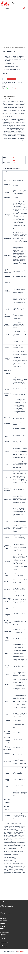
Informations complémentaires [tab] (8, 95)
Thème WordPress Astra (20, 951)
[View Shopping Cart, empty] (23, 8)
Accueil (3, 46)
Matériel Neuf (8, 46)
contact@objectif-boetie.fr (5, 939)
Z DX (14, 159)
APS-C (14, 161)
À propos (1, 903)
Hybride (19, 46)
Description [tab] (4, 93)
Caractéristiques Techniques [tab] (8, 98)
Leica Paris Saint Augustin (5, 913)
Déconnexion (2, 923)
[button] (6, 8)
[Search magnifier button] (22, 4)
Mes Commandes (3, 921)
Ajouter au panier (11, 78)
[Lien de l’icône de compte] (26, 8)
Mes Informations (3, 920)
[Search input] (17, 4)
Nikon (14, 156)
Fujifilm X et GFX (3, 912)
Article (14, 87)
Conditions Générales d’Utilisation (6, 906)
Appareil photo (14, 46)
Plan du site (2, 905)
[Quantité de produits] (4, 78)
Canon (1, 910)
